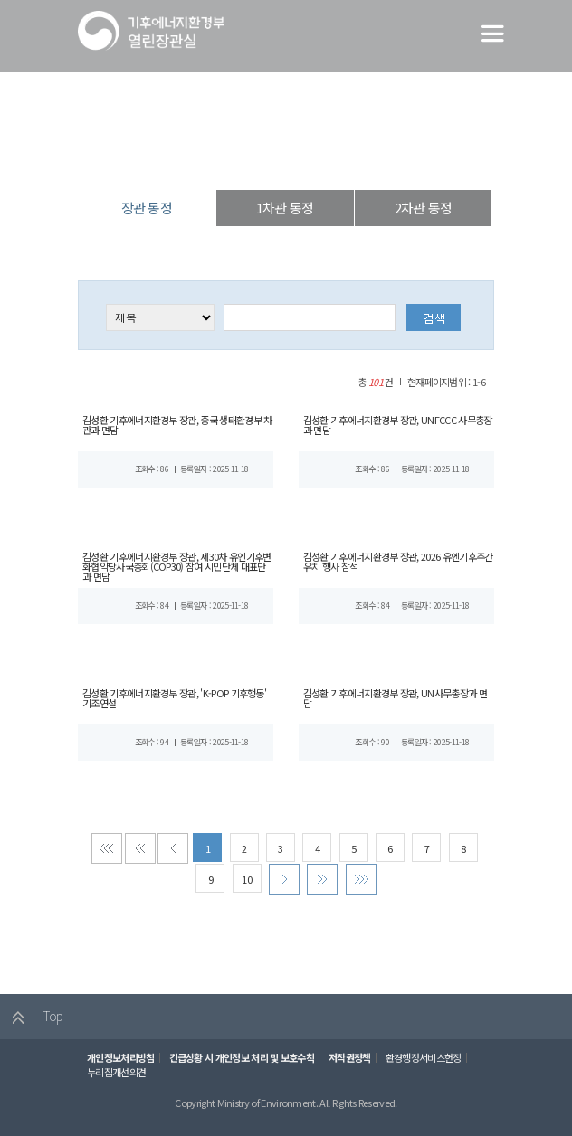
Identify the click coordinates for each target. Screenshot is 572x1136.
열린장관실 (206, 157)
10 (246, 885)
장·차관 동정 (281, 157)
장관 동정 (351, 157)
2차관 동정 (423, 207)
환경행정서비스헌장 (419, 1064)
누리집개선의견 (116, 1079)
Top (33, 1025)
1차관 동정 (284, 207)
